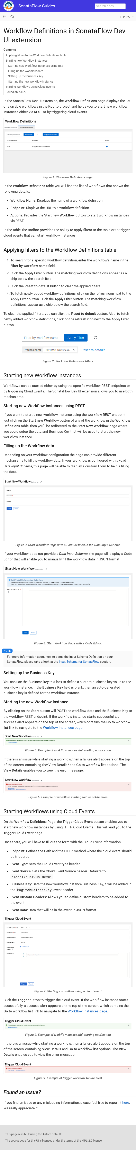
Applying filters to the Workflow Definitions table (36, 55)
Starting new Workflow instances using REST (36, 65)
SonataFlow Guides (36, 5)
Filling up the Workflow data (25, 71)
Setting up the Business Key (25, 76)
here (125, 1103)
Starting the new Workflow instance (30, 81)
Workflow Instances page (62, 728)
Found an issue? (16, 92)
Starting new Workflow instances (26, 60)
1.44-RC (125, 16)
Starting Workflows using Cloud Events (30, 86)
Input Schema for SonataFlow (79, 662)
